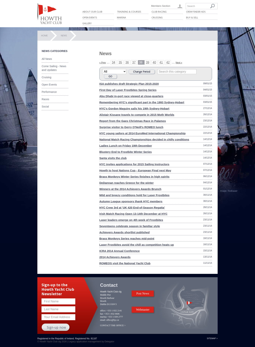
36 (127, 62)
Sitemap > (212, 338)
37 (134, 62)
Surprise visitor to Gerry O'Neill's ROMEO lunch (131, 127)
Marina (121, 17)
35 (120, 62)
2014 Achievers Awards (115, 257)
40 (154, 62)
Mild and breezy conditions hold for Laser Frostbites (134, 195)
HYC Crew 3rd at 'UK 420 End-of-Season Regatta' (132, 207)
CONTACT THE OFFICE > (113, 325)
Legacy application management (85, 341)
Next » (179, 62)
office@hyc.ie (112, 320)
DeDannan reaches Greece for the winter (126, 182)
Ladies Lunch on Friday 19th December (125, 145)
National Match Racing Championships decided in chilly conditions (144, 139)
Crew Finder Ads (196, 11)
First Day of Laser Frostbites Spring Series (127, 90)
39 (147, 62)
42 (168, 62)
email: (103, 320)
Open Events (89, 17)
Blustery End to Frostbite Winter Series (125, 151)
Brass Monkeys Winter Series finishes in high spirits (134, 176)
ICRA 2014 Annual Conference (119, 250)
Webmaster (142, 309)
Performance (49, 91)
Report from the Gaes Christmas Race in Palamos (132, 120)
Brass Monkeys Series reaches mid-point (126, 238)
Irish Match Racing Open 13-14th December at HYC (133, 213)
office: (103, 310)
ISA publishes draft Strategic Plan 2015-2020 (129, 83)
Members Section (160, 6)
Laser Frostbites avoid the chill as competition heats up (136, 244)
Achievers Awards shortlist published (124, 232)
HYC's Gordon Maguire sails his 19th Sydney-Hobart (134, 108)
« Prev (102, 62)
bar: (102, 313)
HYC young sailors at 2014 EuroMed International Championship (142, 133)
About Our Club (92, 11)
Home (44, 35)
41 (161, 62)
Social (45, 106)
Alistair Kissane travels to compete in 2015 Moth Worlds (136, 114)
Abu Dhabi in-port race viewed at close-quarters (131, 96)
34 (113, 62)
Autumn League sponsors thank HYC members (130, 201)
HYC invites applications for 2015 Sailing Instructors (134, 164)
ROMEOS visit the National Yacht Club (124, 263)
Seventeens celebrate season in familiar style (129, 226)
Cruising (157, 17)
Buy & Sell (192, 17)
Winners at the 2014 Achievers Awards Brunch (130, 189)
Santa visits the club (113, 158)
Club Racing (159, 11)
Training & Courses (129, 11)
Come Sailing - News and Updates (54, 68)
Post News (142, 293)
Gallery (87, 23)
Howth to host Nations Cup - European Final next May (135, 170)
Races (45, 99)
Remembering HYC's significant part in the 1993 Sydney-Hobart (141, 102)
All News (47, 58)
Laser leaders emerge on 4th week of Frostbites (131, 220)
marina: (103, 316)
